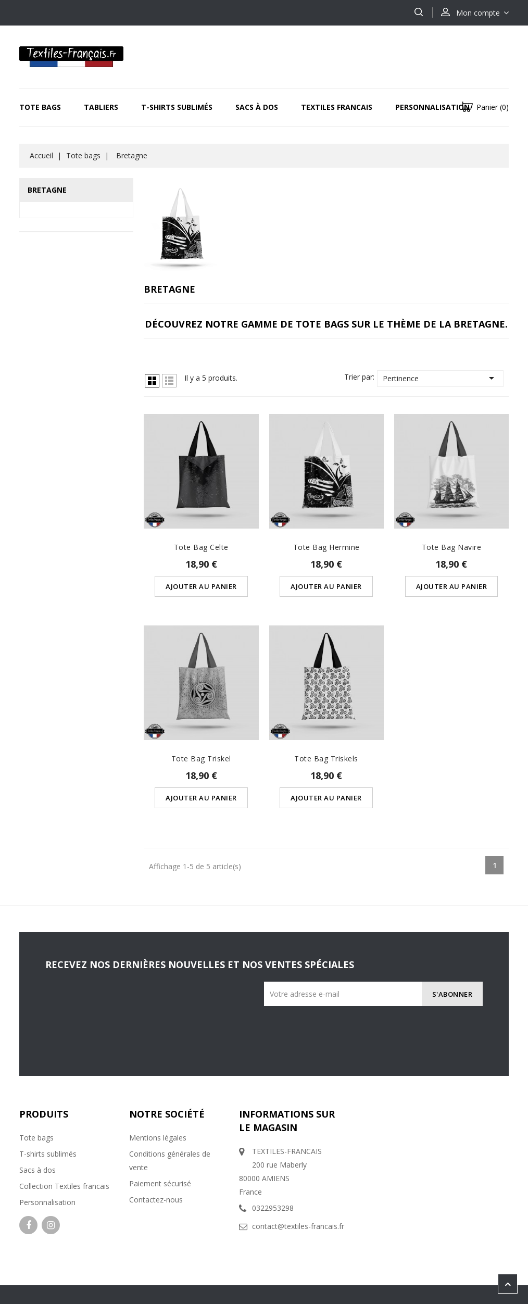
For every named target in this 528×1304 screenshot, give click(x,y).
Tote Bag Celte (201, 547)
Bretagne (47, 190)
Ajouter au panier (201, 586)
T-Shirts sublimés (176, 107)
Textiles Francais (336, 107)
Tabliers (101, 107)
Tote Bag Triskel (201, 758)
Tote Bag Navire (452, 547)
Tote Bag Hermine (326, 547)
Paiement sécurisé (160, 1183)
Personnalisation (432, 107)
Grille (152, 380)
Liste (169, 380)
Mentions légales (157, 1138)
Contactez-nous (156, 1200)
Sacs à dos (256, 107)
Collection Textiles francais (64, 1186)
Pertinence (440, 378)
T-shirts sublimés (48, 1154)
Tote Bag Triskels (326, 758)
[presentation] (400, 1026)
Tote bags (40, 107)
